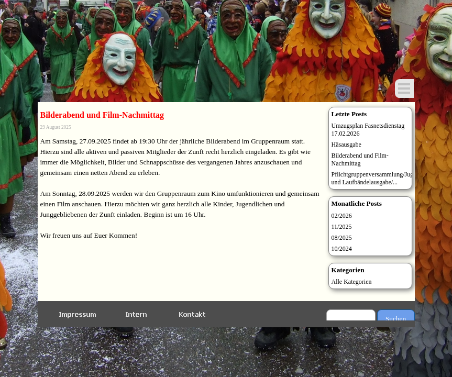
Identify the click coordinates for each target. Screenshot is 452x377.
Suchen (395, 319)
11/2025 (342, 226)
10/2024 (342, 248)
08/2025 (342, 237)
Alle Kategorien (352, 281)
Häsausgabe (346, 144)
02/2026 (342, 215)
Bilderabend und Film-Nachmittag (360, 159)
